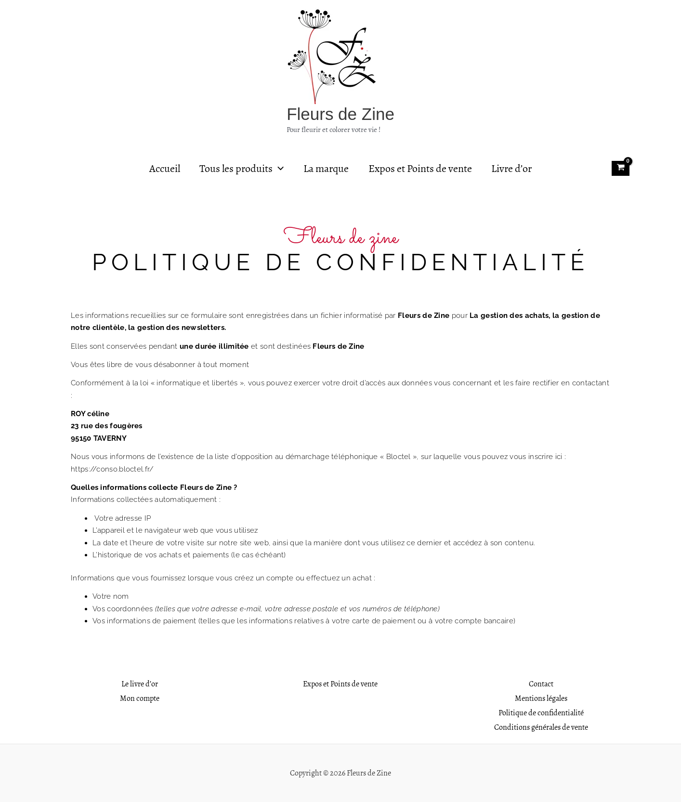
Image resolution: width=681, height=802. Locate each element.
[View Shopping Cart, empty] (620, 168)
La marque (326, 168)
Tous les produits (240, 168)
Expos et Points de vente (421, 168)
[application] (276, 168)
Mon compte (139, 698)
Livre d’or (515, 168)
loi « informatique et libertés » (192, 383)
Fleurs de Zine (340, 114)
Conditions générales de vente (541, 727)
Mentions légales (541, 698)
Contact (541, 684)
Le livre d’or (139, 684)
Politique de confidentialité (541, 713)
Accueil (161, 168)
